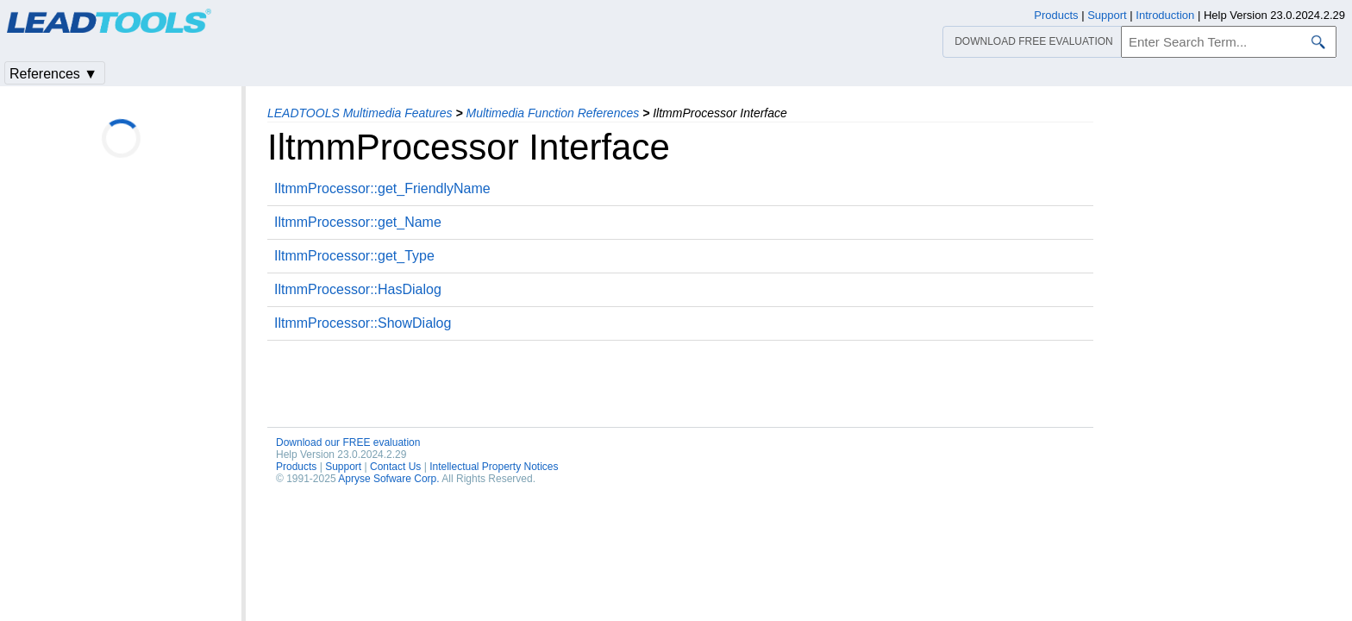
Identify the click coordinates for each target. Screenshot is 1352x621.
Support (343, 467)
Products (296, 467)
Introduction (1165, 15)
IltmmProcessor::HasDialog (357, 289)
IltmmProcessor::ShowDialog (362, 323)
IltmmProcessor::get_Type (354, 255)
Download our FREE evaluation (348, 442)
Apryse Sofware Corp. (388, 479)
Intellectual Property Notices (493, 467)
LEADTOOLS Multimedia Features (360, 113)
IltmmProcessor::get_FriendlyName (382, 188)
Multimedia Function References (552, 113)
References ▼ (53, 73)
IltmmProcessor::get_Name (357, 222)
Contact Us (395, 467)
